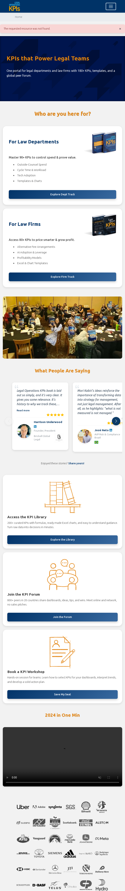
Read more (23, 410)
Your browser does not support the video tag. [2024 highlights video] (62, 756)
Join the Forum (62, 617)
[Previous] (9, 421)
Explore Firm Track (62, 276)
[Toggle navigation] (111, 6)
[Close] (120, 29)
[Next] (116, 421)
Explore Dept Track (62, 194)
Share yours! (76, 463)
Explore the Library (63, 539)
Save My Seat (62, 694)
